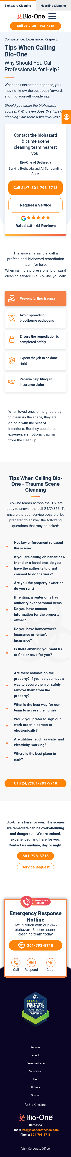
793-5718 (41, 1134)
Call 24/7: (35, 188)
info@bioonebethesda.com (40, 1130)
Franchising (35, 1071)
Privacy (35, 1087)
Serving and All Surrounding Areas (35, 170)
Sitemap (35, 1095)
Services (35, 1047)
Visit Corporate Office (35, 1148)
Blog (35, 1079)
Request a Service (35, 205)
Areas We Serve (35, 1063)
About (35, 1055)
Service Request (36, 867)
